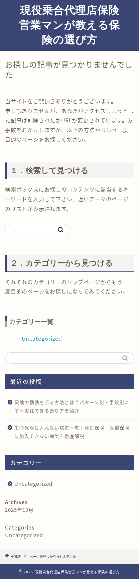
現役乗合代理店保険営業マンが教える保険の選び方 (69, 24)
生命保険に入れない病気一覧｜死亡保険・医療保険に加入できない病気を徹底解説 (72, 432)
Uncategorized (42, 338)
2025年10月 (19, 509)
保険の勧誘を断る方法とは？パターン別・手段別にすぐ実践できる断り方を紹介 (71, 406)
